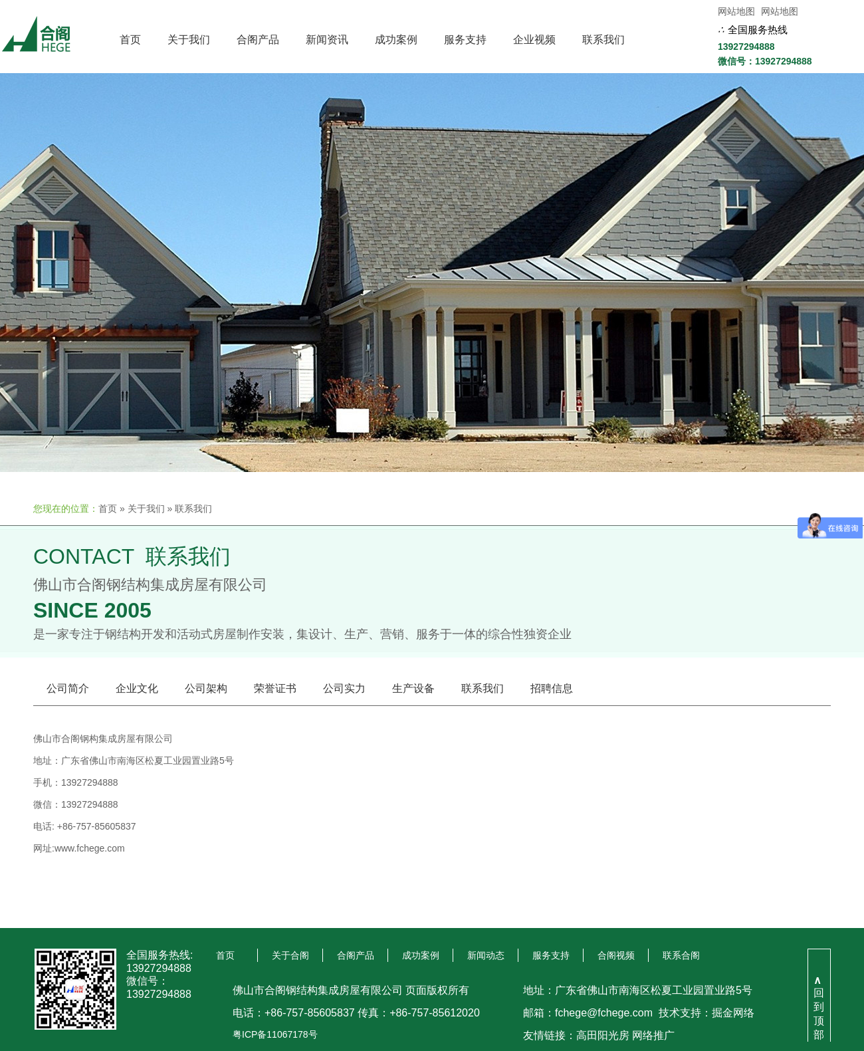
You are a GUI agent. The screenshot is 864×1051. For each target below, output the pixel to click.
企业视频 (534, 39)
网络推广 (653, 1035)
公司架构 (206, 688)
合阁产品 (258, 39)
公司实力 (344, 688)
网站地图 (736, 11)
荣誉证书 (275, 688)
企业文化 (137, 688)
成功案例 (396, 39)
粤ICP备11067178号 (275, 1034)
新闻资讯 (327, 39)
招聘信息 (551, 688)
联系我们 (603, 39)
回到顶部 (818, 1007)
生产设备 (413, 688)
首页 (130, 39)
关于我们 (188, 39)
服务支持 (465, 39)
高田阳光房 (602, 1035)
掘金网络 (733, 1012)
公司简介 (68, 688)
